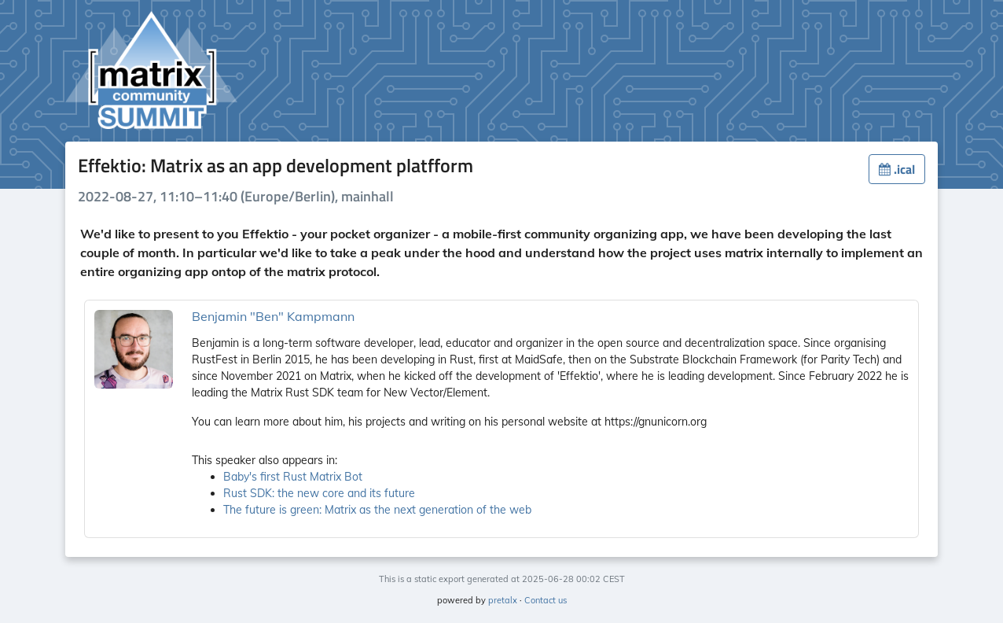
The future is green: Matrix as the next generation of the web (377, 510)
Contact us (545, 600)
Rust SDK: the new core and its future (319, 493)
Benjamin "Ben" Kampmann (273, 316)
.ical (897, 169)
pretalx (502, 600)
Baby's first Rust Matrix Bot (292, 477)
